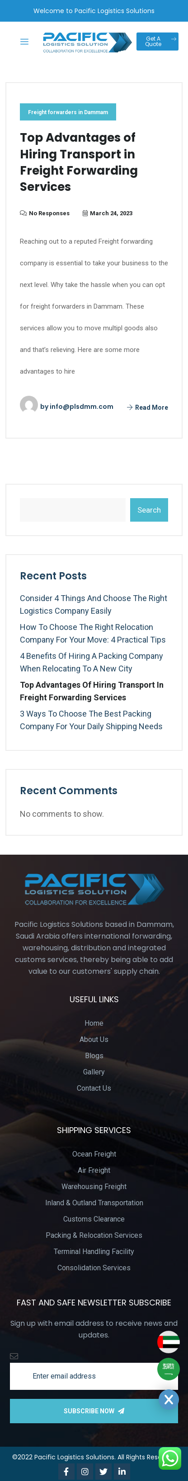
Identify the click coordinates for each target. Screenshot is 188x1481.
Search (149, 509)
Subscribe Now (94, 1411)
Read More (147, 407)
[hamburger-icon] (24, 42)
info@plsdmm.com (81, 406)
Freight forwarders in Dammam (68, 112)
